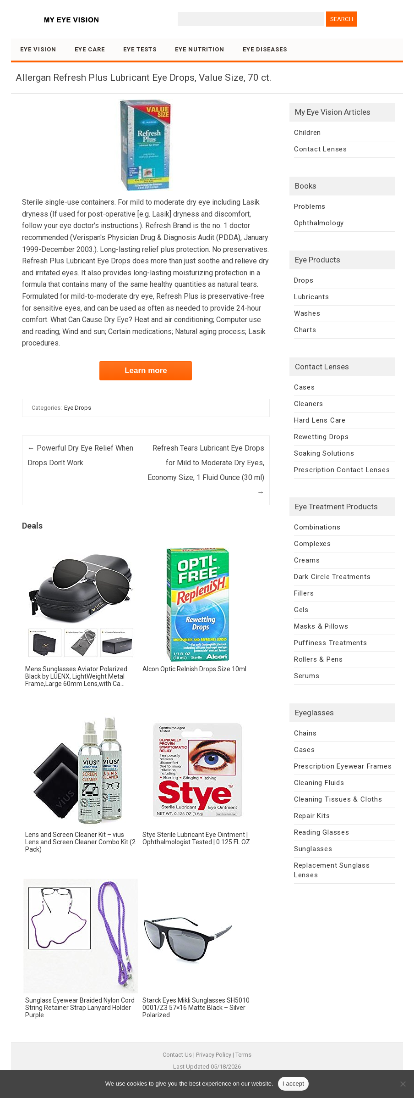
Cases (304, 387)
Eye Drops (77, 407)
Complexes (312, 544)
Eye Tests (140, 49)
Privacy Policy (213, 1054)
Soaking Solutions (324, 453)
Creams (307, 560)
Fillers (304, 593)
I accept (294, 1083)
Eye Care (90, 49)
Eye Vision (38, 49)
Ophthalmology (319, 223)
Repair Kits (312, 816)
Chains (305, 733)
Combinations (317, 527)
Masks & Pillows (321, 626)
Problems (310, 206)
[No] (402, 1083)
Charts (305, 330)
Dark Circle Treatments (332, 577)
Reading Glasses (321, 832)
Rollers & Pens (318, 659)
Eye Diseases (265, 49)
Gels (301, 610)
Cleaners (308, 404)
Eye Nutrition (199, 49)
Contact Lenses (320, 149)
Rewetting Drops (321, 437)
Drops (304, 280)
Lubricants (311, 297)
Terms (243, 1054)
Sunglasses (313, 849)
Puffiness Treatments (330, 643)
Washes (307, 313)
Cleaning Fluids (319, 783)
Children (307, 132)
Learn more (146, 370)
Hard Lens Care (320, 420)
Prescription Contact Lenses (342, 470)
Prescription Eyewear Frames (343, 766)
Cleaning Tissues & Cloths (338, 799)
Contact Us (177, 1054)
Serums (307, 676)
